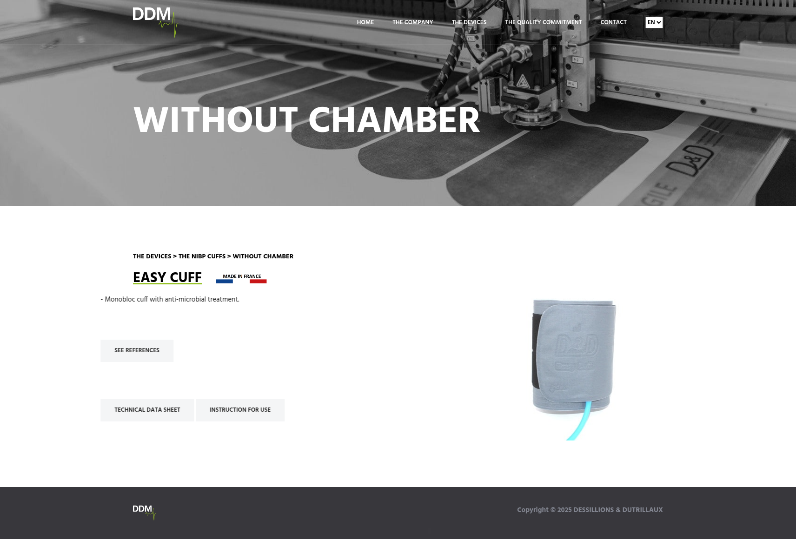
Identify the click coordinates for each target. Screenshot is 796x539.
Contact (614, 22)
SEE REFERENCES (111, 350)
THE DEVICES (152, 256)
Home (365, 22)
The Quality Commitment (543, 22)
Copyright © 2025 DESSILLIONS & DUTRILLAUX (590, 510)
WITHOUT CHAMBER (262, 256)
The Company (412, 22)
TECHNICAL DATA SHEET (121, 410)
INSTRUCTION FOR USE (214, 410)
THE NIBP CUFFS (202, 256)
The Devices (469, 22)
